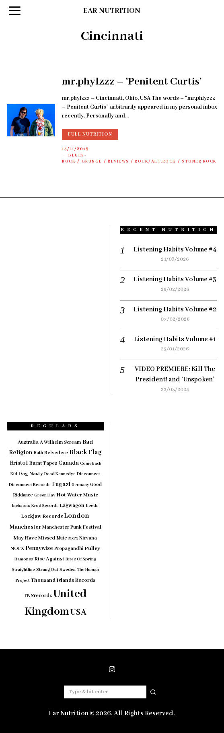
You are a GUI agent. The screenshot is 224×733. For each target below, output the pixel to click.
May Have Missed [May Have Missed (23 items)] (34, 538)
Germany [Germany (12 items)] (80, 485)
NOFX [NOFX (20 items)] (17, 549)
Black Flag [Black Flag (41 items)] (85, 452)
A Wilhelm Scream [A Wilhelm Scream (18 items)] (60, 442)
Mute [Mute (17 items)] (61, 538)
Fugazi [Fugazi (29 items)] (61, 484)
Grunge (92, 161)
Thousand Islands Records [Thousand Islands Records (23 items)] (63, 580)
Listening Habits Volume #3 (175, 279)
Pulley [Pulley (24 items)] (92, 548)
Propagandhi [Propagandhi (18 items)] (69, 549)
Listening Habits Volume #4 (175, 249)
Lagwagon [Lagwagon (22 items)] (72, 505)
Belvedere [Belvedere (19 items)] (56, 453)
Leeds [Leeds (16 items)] (92, 506)
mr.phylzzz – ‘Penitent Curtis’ (132, 82)
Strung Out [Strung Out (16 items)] (47, 569)
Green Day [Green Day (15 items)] (44, 495)
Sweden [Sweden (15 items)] (68, 569)
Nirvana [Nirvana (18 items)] (88, 538)
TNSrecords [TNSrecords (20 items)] (38, 596)
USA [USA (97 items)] (78, 612)
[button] (153, 692)
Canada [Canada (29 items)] (68, 463)
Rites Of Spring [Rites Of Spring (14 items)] (81, 559)
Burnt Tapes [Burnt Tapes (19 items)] (43, 463)
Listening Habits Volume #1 (175, 339)
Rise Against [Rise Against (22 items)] (49, 559)
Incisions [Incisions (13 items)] (21, 506)
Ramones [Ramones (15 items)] (23, 559)
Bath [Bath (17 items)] (38, 453)
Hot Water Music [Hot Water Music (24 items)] (77, 495)
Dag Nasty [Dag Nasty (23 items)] (30, 473)
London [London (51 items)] (76, 515)
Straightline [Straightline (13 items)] (23, 569)
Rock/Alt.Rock (155, 161)
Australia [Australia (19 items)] (28, 442)
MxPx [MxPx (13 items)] (73, 538)
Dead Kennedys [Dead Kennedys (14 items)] (60, 474)
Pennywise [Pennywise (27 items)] (39, 548)
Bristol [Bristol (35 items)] (19, 463)
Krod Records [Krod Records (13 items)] (45, 506)
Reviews (118, 161)
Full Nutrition (90, 134)
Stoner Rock (199, 161)
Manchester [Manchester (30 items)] (25, 527)
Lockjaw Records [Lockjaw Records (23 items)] (42, 516)
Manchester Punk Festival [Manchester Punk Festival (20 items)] (71, 527)
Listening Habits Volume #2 (175, 309)
